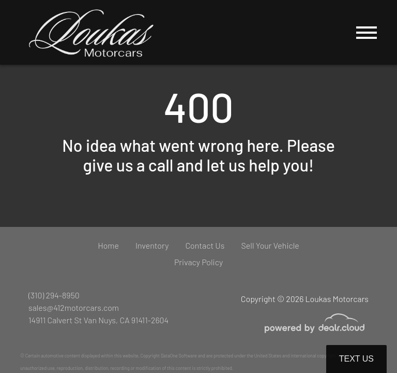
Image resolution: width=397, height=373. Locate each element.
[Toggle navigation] (366, 32)
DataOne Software (179, 355)
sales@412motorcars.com (73, 307)
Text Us (356, 358)
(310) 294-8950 (54, 295)
